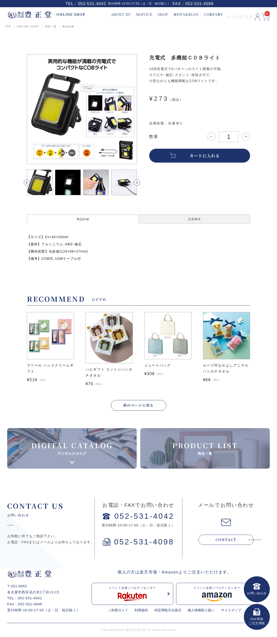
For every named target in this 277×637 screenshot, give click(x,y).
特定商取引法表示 (167, 611)
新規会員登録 (230, 14)
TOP (8, 26)
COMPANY (204, 14)
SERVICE (135, 14)
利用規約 (141, 611)
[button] (32, 182)
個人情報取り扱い (201, 611)
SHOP (154, 14)
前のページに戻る (138, 405)
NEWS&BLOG (177, 14)
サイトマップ (231, 611)
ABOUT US (112, 14)
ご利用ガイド (118, 611)
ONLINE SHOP (28, 26)
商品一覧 (51, 26)
